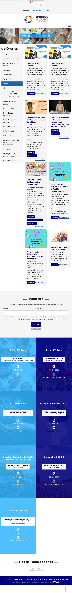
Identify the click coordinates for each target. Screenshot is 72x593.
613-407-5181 (18, 370)
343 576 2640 (18, 533)
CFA (4, 88)
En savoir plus (40, 93)
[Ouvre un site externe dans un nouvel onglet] (36, 569)
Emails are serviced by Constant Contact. (44, 319)
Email (6, 308)
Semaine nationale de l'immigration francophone (11, 142)
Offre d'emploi (8, 131)
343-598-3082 (54, 423)
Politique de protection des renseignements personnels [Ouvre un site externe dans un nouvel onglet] (51, 579)
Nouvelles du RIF (9, 127)
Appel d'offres (8, 74)
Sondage (6, 149)
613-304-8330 (54, 477)
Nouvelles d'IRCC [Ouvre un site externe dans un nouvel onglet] (9, 161)
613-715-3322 (54, 370)
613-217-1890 (18, 423)
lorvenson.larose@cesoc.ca (18, 431)
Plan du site (30, 579)
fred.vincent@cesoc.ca (54, 431)
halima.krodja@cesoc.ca (54, 484)
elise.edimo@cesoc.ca (18, 377)
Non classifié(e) (8, 108)
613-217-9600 (18, 477)
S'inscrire (36, 324)
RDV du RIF (7, 135)
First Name (40, 308)
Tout (5, 54)
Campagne (7, 79)
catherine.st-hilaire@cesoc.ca (54, 377)
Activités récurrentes (11, 59)
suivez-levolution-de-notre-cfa (14, 94)
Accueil (40, 5)
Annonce (6, 70)
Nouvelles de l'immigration (35, 220)
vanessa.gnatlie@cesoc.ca (18, 541)
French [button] (33, 2)
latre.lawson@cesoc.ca (18, 484)
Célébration (7, 83)
